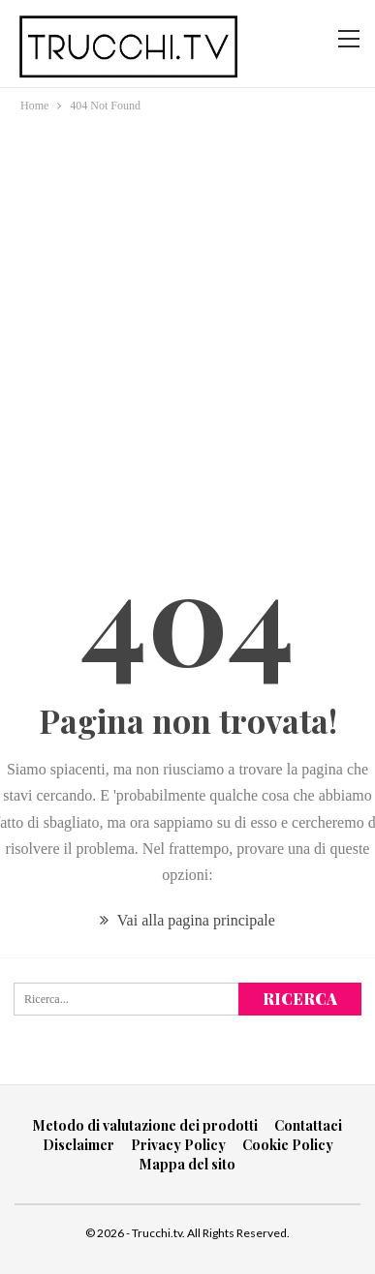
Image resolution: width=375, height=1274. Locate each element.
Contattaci (308, 1125)
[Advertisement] (187, 313)
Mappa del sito (187, 1164)
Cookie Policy (287, 1145)
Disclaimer (78, 1145)
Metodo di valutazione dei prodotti (145, 1125)
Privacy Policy (178, 1145)
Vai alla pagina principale (187, 920)
